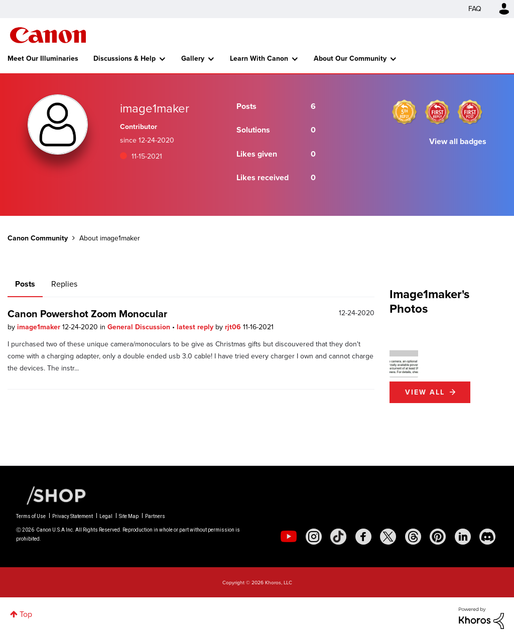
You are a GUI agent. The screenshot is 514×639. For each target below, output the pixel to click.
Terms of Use (31, 516)
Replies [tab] (64, 284)
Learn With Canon (259, 58)
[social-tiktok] (338, 537)
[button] (404, 363)
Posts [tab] (25, 284)
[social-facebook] (363, 537)
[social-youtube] (289, 537)
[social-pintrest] (438, 537)
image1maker (39, 327)
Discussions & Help (124, 58)
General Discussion (139, 327)
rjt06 (234, 327)
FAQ (474, 9)
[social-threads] (413, 537)
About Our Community (350, 58)
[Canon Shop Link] (51, 494)
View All (425, 392)
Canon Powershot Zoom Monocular (87, 313)
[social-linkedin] (463, 537)
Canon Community (48, 35)
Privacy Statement (72, 516)
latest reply (196, 327)
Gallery (192, 58)
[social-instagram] (314, 537)
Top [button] (26, 614)
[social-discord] (487, 537)
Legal (105, 516)
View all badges (457, 141)
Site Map (129, 516)
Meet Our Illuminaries (43, 58)
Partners (155, 516)
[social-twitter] (388, 537)
